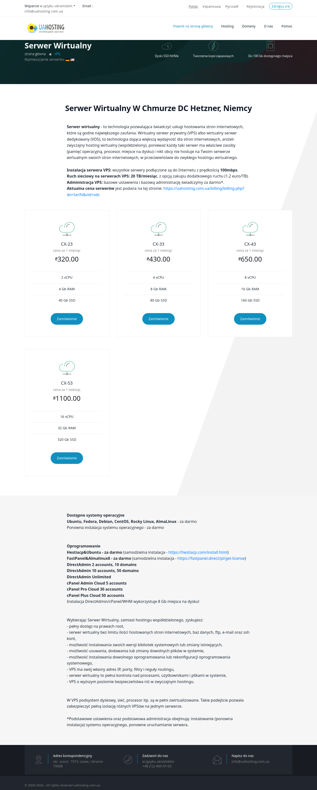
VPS (57, 54)
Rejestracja (255, 6)
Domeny (248, 26)
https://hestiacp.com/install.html (197, 552)
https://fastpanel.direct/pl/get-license (211, 558)
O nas (268, 26)
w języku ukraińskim (56, 6)
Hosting (227, 26)
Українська (211, 6)
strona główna (35, 54)
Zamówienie (67, 318)
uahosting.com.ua (87, 785)
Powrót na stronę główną (193, 26)
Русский (231, 6)
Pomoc (287, 26)
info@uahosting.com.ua (44, 11)
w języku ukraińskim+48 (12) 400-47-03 (158, 763)
